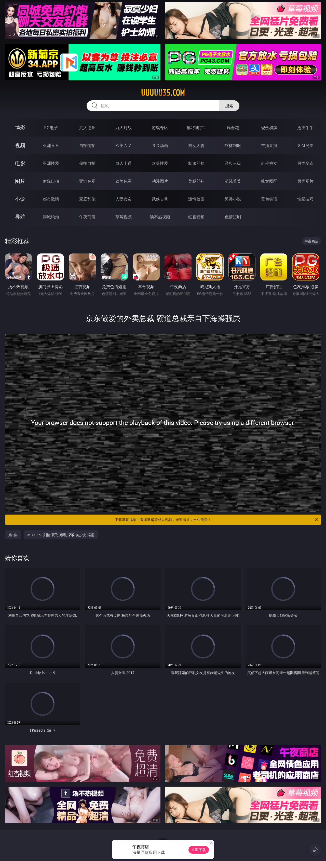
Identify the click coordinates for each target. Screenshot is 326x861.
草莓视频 (123, 217)
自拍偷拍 (87, 145)
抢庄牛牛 (305, 127)
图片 (20, 181)
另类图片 (305, 181)
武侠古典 (160, 199)
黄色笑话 (269, 199)
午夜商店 (87, 217)
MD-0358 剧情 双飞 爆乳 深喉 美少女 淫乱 (60, 534)
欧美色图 (123, 181)
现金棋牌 (269, 127)
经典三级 (233, 163)
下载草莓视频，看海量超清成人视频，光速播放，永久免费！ (217, 520)
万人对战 (123, 127)
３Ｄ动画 (160, 145)
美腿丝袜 (196, 181)
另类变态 (305, 163)
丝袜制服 (233, 145)
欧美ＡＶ (123, 145)
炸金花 (233, 127)
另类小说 (233, 199)
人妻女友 (123, 199)
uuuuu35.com (163, 93)
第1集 (13, 534)
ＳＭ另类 (305, 145)
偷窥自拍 (51, 181)
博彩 (20, 127)
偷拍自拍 (87, 163)
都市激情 (51, 199)
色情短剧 (233, 217)
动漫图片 (160, 181)
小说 (20, 198)
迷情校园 (196, 199)
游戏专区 (160, 127)
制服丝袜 (196, 163)
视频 (20, 145)
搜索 (229, 106)
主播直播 (269, 145)
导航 (20, 216)
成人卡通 (123, 163)
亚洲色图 (87, 181)
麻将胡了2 (196, 127)
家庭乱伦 (87, 199)
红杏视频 (196, 217)
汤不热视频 (160, 217)
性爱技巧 (305, 199)
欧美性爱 (160, 163)
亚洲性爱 (51, 163)
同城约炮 (51, 217)
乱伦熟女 (269, 163)
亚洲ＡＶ (51, 145)
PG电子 (51, 127)
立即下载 (199, 849)
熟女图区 (269, 181)
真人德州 (87, 127)
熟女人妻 (196, 145)
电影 (20, 163)
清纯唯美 (233, 181)
